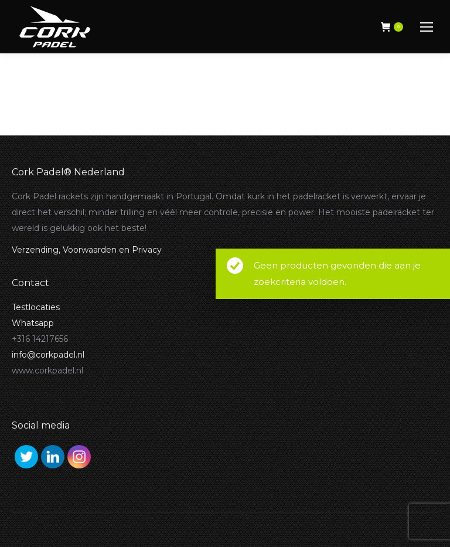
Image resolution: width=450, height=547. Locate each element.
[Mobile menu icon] (426, 27)
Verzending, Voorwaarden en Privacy (87, 249)
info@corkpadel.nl (48, 354)
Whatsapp (33, 323)
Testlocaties (36, 307)
